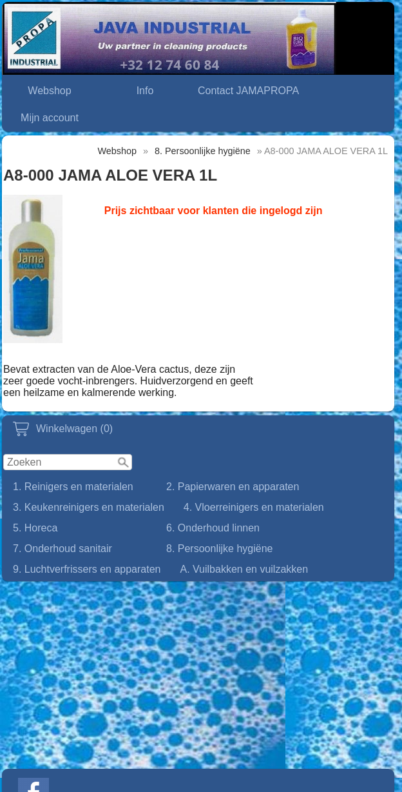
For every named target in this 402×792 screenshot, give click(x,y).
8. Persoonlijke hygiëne (219, 548)
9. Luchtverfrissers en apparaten (86, 569)
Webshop (49, 90)
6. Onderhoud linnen (213, 527)
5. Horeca (35, 527)
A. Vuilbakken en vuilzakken (244, 569)
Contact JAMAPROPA (248, 90)
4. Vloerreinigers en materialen (254, 507)
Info (145, 90)
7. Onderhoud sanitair (62, 548)
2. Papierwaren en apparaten (232, 486)
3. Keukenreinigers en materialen (88, 507)
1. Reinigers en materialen (73, 486)
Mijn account (50, 117)
